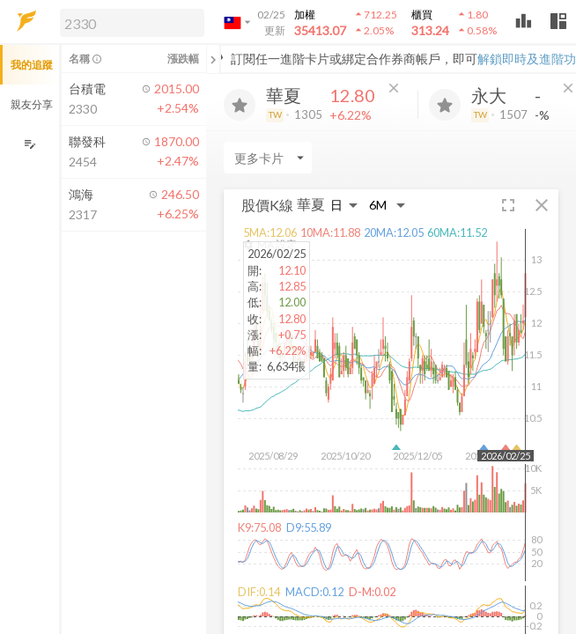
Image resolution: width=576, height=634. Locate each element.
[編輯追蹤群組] (29, 144)
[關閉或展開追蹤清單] (213, 59)
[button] (128, 22)
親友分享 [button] (32, 104)
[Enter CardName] (268, 157)
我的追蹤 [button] (32, 64)
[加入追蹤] (239, 105)
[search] (132, 23)
